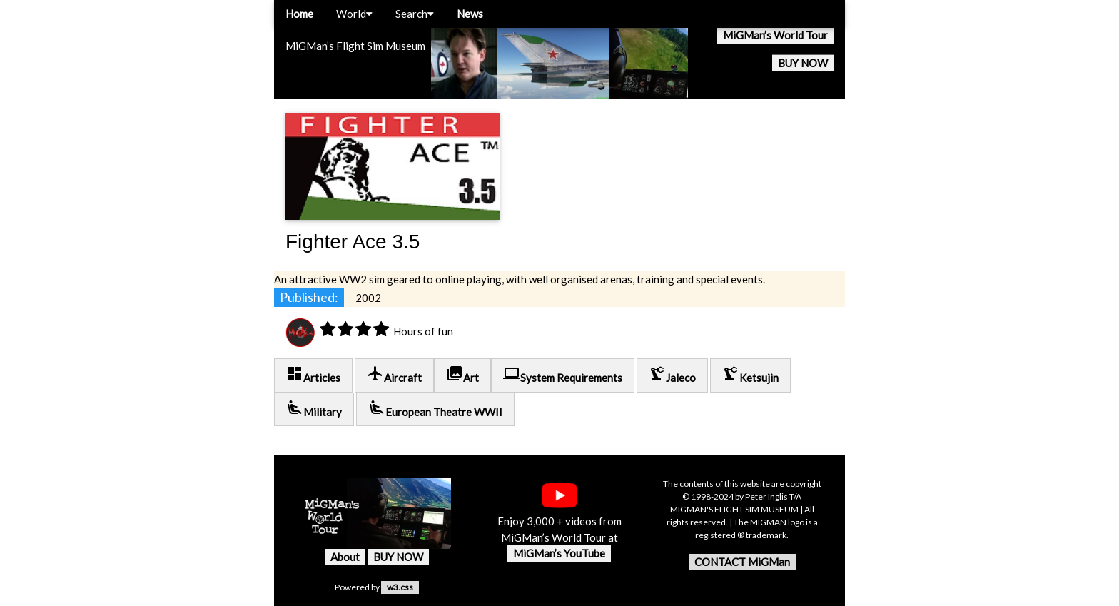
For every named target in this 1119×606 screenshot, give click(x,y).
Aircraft (394, 374)
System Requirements (562, 374)
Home (299, 13)
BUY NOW (803, 62)
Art (462, 374)
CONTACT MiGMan (742, 561)
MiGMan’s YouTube (559, 553)
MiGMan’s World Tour (775, 35)
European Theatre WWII (435, 408)
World (354, 13)
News (470, 13)
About (345, 556)
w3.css (400, 587)
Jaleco (672, 374)
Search (414, 13)
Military (314, 408)
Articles (313, 374)
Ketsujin (750, 374)
